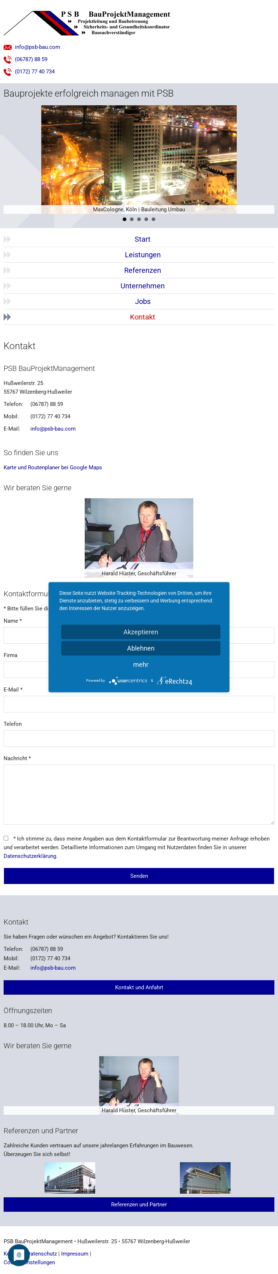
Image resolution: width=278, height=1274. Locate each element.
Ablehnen (141, 648)
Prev (13, 159)
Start (143, 239)
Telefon (13, 724)
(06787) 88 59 (25, 59)
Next (265, 159)
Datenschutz (42, 1253)
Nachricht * (17, 758)
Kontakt (142, 317)
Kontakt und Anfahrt (139, 987)
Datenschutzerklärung (30, 856)
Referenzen (142, 270)
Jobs (143, 301)
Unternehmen (143, 286)
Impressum (74, 1253)
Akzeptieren (140, 631)
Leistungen (143, 254)
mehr (140, 664)
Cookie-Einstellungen (29, 1262)
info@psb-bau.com (32, 47)
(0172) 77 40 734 (29, 71)
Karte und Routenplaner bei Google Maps (53, 467)
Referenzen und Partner (139, 1204)
